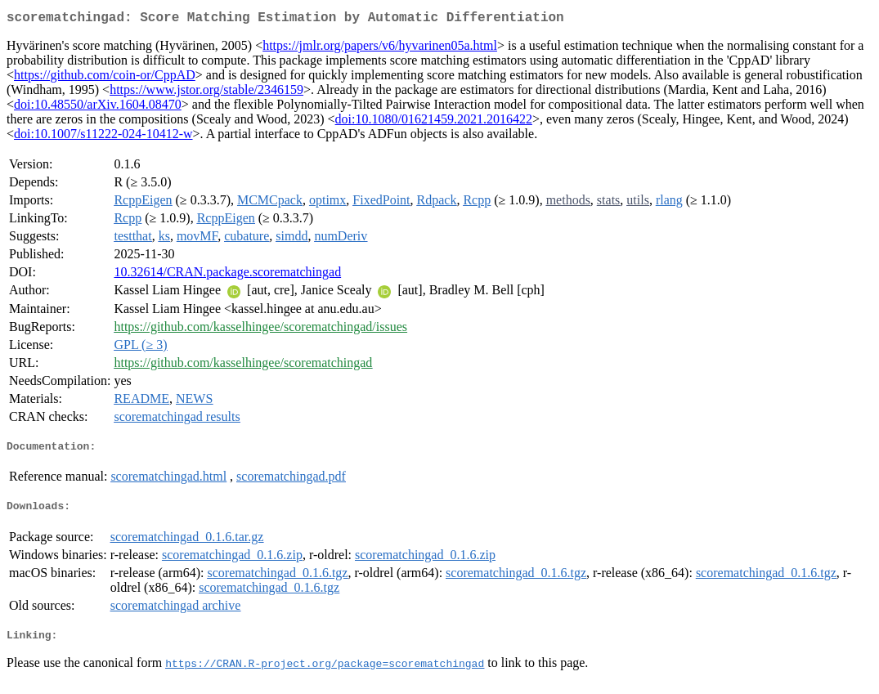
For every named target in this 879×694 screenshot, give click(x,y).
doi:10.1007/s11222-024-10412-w (103, 137)
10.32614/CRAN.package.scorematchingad (227, 275)
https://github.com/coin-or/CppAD (104, 78)
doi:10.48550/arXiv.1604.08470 (98, 107)
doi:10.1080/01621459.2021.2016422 (433, 122)
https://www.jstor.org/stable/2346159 (206, 93)
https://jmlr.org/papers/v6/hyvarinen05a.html (379, 49)
